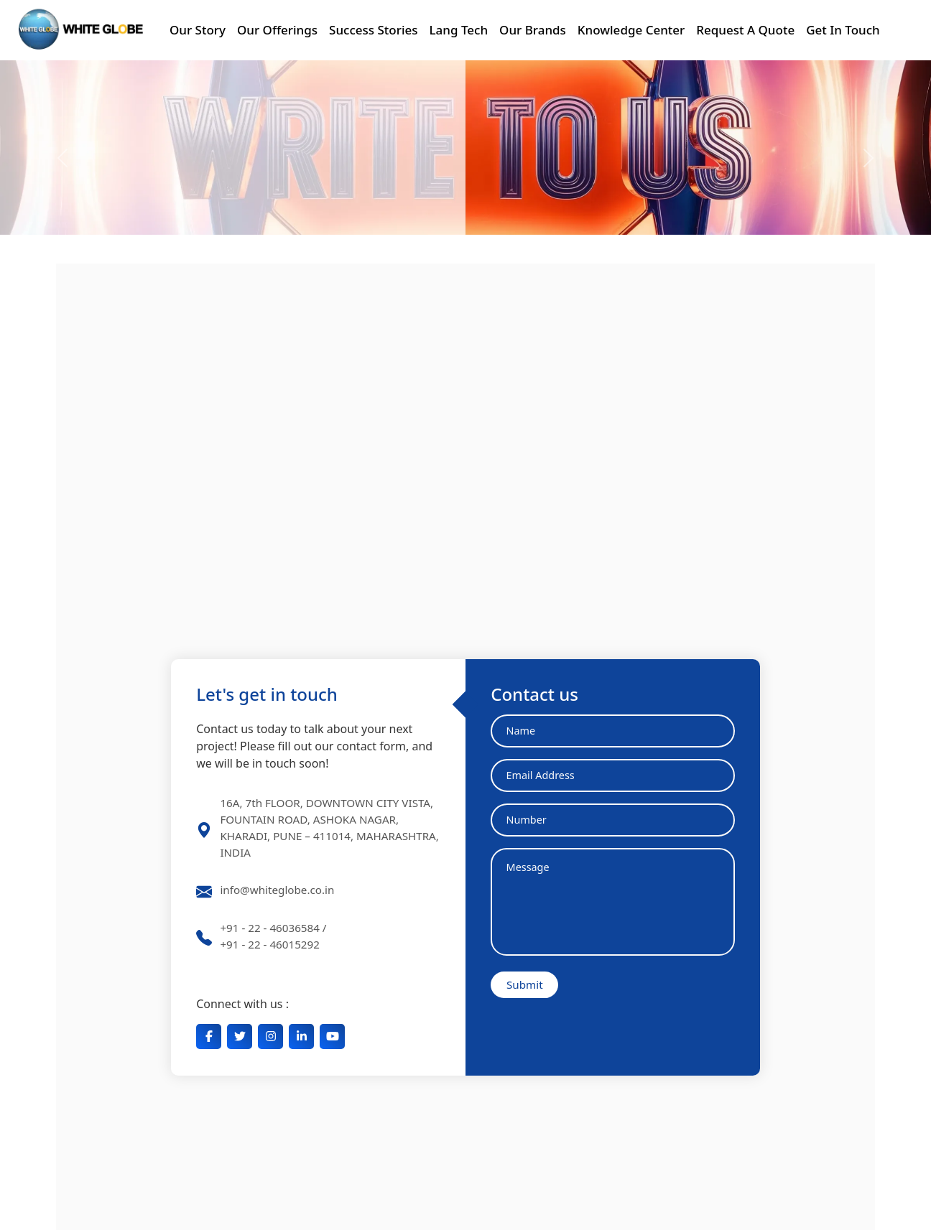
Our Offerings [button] (277, 30)
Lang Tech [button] (459, 30)
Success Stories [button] (373, 30)
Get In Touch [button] (843, 30)
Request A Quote (745, 30)
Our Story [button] (198, 30)
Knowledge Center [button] (631, 30)
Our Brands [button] (532, 30)
